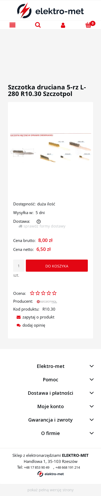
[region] (50, 50)
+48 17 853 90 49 (36, 467)
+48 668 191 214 (67, 467)
